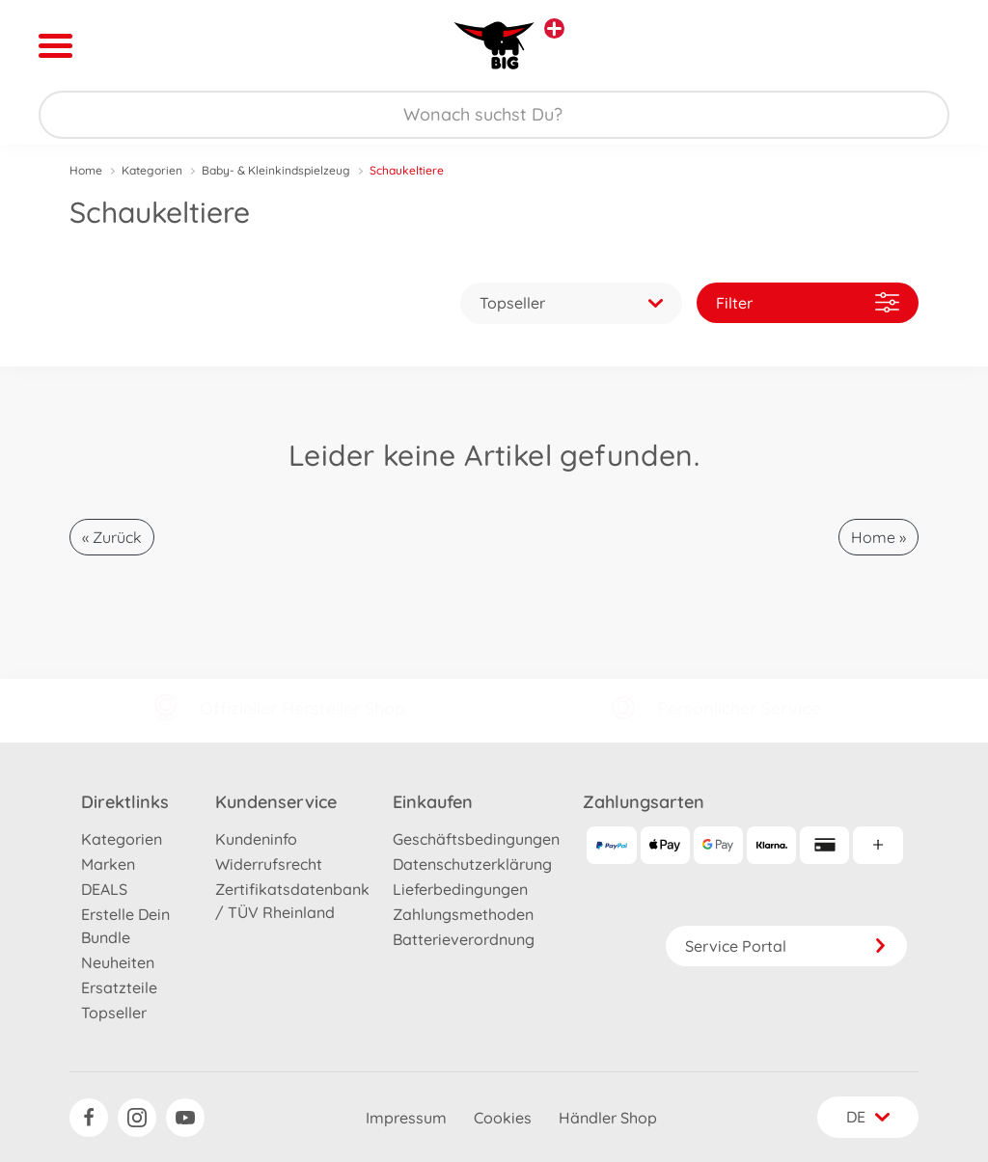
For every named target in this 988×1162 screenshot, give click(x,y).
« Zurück (112, 537)
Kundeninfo (256, 839)
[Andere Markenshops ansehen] (554, 28)
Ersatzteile (119, 987)
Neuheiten (117, 962)
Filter (807, 302)
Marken (108, 864)
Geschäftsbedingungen (476, 839)
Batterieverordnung (464, 939)
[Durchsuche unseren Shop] (494, 115)
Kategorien (152, 170)
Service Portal (786, 946)
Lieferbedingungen (460, 889)
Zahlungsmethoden (463, 914)
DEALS (104, 889)
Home (85, 170)
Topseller (114, 1012)
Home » (878, 537)
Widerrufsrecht (268, 864)
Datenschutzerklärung (472, 864)
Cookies (503, 1117)
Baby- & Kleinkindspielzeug (276, 170)
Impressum (406, 1117)
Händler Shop (608, 1117)
